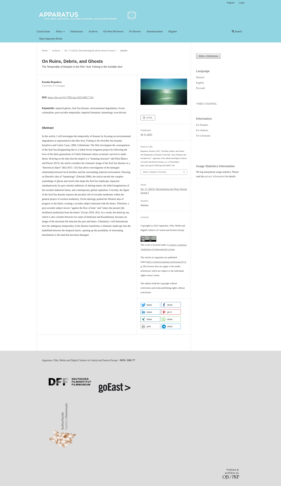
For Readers (202, 125)
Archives (93, 31)
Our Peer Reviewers (113, 31)
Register (172, 31)
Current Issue (43, 31)
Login (241, 2)
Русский (200, 88)
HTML (149, 117)
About (59, 31)
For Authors (202, 130)
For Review (135, 31)
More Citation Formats (154, 172)
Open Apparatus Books (50, 38)
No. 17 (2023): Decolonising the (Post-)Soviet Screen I (90, 50)
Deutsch (200, 77)
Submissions (76, 31)
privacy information (215, 176)
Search (237, 31)
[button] (150, 304)
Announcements (155, 31)
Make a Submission (208, 56)
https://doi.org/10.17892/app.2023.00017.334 (70, 97)
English (200, 82)
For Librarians (203, 135)
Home (45, 50)
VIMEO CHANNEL (206, 103)
